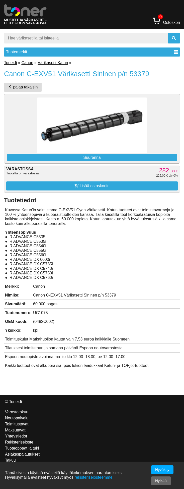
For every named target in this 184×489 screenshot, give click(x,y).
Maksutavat (15, 430)
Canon (27, 63)
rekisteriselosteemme (93, 477)
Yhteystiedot (16, 436)
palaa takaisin (23, 87)
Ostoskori (166, 21)
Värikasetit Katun (53, 63)
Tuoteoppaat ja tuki (22, 448)
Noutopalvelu (16, 418)
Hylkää (161, 480)
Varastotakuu (16, 412)
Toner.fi (10, 63)
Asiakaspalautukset (22, 454)
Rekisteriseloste (19, 442)
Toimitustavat (16, 424)
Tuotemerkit (92, 52)
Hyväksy (162, 469)
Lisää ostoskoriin (92, 185)
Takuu (10, 460)
